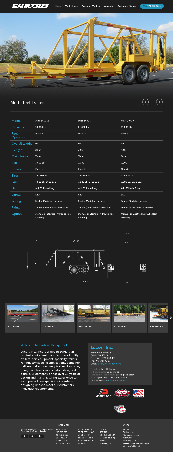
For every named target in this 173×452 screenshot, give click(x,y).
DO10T (103, 429)
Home (30, 6)
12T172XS (104, 432)
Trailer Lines (71, 6)
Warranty (108, 6)
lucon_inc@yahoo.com (109, 364)
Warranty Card (129, 441)
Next (159, 101)
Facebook (24, 436)
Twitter (32, 436)
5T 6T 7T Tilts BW (86, 432)
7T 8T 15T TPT (84, 435)
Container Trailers (91, 6)
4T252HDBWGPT (85, 429)
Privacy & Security (39, 431)
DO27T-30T (61, 429)
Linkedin (40, 436)
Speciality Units (107, 443)
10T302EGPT (62, 438)
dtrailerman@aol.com (118, 380)
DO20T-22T (83, 443)
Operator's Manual (126, 6)
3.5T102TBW (61, 441)
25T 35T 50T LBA (107, 435)
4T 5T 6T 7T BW (63, 443)
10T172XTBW (62, 435)
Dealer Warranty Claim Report (136, 443)
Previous (145, 101)
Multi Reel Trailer (85, 438)
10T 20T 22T (61, 432)
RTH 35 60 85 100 (86, 441)
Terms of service (26, 431)
